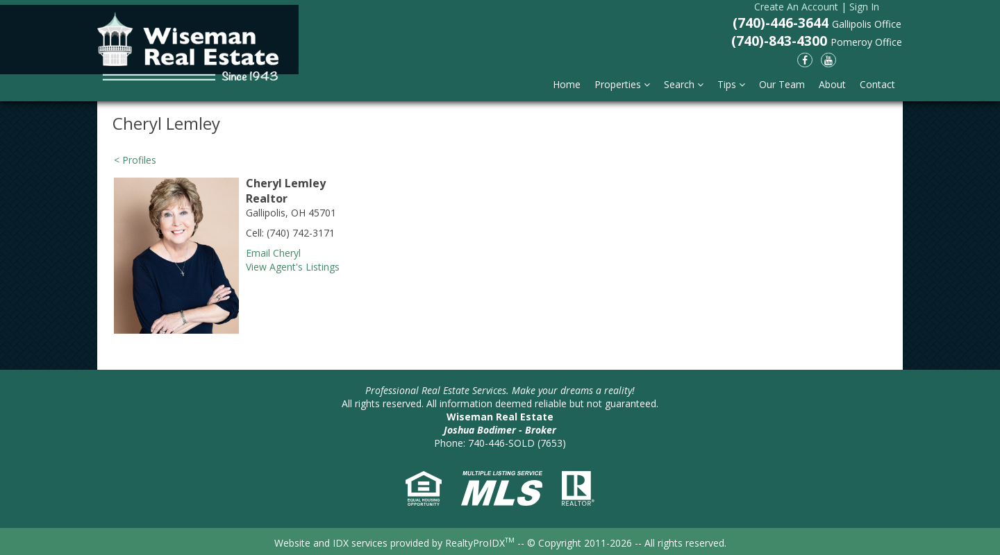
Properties (622, 84)
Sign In (864, 6)
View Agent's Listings (293, 266)
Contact (877, 84)
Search (683, 84)
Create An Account (796, 6)
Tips (731, 84)
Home (567, 84)
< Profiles (135, 159)
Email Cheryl (273, 252)
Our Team (782, 84)
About (832, 84)
